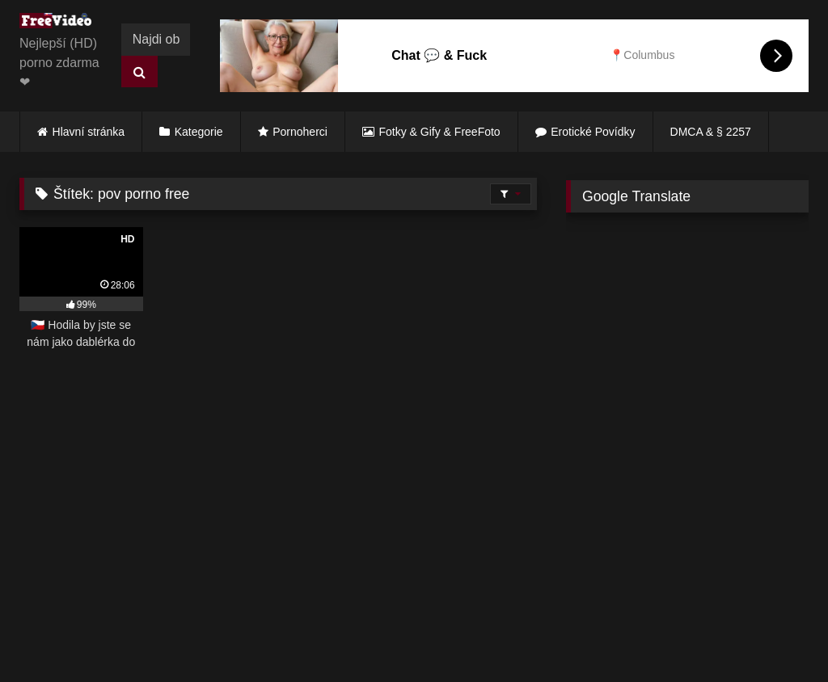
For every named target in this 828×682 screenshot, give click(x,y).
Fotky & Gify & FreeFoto (440, 131)
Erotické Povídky (593, 131)
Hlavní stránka (89, 131)
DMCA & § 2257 (710, 131)
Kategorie (199, 131)
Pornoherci (299, 131)
